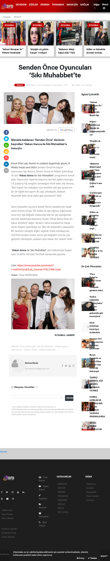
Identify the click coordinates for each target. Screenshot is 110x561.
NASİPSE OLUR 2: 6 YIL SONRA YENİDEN (96, 252)
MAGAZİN (72, 4)
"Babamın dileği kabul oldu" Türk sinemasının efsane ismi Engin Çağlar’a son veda (96, 175)
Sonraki (3, 451)
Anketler (90, 487)
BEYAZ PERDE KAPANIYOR (96, 426)
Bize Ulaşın (43, 524)
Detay (80, 558)
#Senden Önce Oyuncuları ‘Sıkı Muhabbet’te (32, 346)
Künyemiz (43, 515)
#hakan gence (61, 346)
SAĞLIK (84, 4)
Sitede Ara (91, 483)
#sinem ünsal (30, 349)
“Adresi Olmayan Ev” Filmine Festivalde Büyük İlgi (96, 109)
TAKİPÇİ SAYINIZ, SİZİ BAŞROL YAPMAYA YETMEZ (96, 384)
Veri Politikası (8, 518)
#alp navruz (16, 349)
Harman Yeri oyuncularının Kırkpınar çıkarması (96, 343)
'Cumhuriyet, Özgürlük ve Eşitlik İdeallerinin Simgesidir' (96, 199)
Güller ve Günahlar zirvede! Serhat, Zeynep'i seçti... (94, 220)
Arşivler (43, 506)
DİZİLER (33, 4)
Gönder (69, 397)
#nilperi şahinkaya (47, 349)
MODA (61, 508)
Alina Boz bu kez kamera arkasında (96, 238)
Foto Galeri (43, 479)
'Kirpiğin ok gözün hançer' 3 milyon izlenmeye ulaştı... (95, 149)
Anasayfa (6, 16)
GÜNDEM (21, 4)
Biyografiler (91, 491)
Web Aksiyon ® (101, 555)
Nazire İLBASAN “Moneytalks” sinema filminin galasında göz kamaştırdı (96, 306)
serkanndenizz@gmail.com (37, 368)
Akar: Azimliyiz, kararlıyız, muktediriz (95, 327)
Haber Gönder (8, 536)
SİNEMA (44, 4)
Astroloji (90, 499)
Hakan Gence (26, 175)
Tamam (92, 558)
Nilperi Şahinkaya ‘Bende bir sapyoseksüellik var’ (97, 128)
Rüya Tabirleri (92, 495)
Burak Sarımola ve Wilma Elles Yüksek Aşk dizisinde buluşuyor (95, 363)
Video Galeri (44, 488)
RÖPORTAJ (63, 512)
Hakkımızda (7, 510)
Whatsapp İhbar (9, 532)
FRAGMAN (58, 4)
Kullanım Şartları (9, 528)
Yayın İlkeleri (7, 514)
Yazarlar (43, 497)
